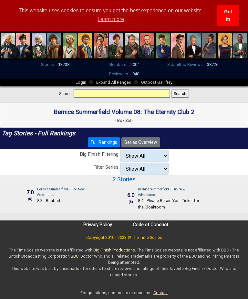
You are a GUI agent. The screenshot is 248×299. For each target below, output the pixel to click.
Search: (66, 93)
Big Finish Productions (114, 250)
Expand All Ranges (113, 82)
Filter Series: (106, 167)
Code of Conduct (150, 224)
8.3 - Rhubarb (49, 200)
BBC (74, 256)
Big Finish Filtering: (99, 154)
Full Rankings (104, 142)
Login (81, 82)
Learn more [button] (111, 19)
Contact (160, 292)
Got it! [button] (228, 15)
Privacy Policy (97, 224)
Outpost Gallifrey (156, 82)
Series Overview (140, 142)
